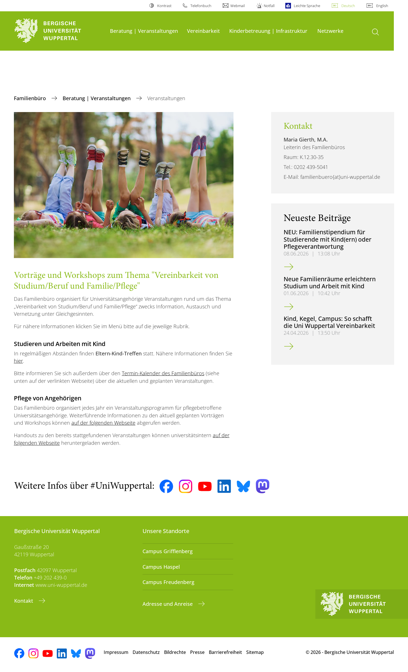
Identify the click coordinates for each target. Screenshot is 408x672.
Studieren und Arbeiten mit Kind (59, 344)
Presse (197, 652)
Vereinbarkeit (203, 30)
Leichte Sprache (307, 5)
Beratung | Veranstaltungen (144, 30)
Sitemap (255, 652)
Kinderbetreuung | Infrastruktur (268, 30)
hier (18, 360)
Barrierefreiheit (225, 652)
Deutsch (348, 5)
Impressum (116, 652)
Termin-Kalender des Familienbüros (163, 373)
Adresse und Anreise (168, 603)
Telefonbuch (200, 5)
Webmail (237, 5)
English (382, 5)
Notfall (269, 5)
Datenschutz (146, 652)
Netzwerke (330, 30)
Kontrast (164, 5)
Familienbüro (30, 98)
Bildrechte (175, 652)
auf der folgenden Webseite (103, 422)
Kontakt (24, 600)
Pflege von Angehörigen (47, 398)
